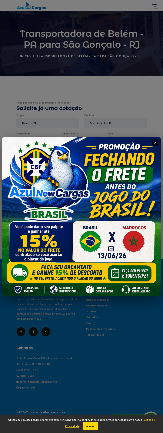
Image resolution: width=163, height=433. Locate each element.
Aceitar (90, 426)
